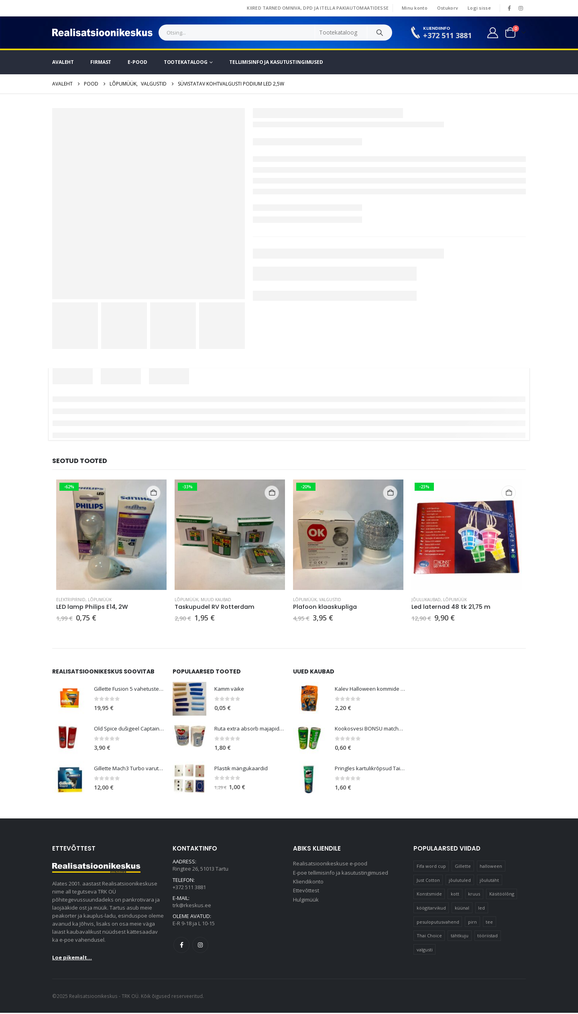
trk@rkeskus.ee (192, 908)
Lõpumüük (100, 599)
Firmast (100, 62)
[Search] (379, 32)
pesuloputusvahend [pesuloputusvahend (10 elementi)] (438, 923)
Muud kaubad (216, 599)
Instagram (200, 949)
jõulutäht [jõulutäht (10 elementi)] (489, 881)
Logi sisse (479, 8)
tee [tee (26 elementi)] (489, 923)
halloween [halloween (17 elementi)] (491, 867)
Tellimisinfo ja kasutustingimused (276, 62)
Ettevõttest (306, 894)
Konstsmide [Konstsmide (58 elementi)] (429, 895)
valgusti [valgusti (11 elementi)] (425, 951)
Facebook (181, 949)
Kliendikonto (308, 884)
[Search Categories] (341, 32)
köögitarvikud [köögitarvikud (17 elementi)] (431, 909)
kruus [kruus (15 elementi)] (474, 895)
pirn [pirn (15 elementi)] (472, 923)
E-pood (137, 62)
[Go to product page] (111, 534)
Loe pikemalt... (72, 958)
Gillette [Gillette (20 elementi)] (463, 867)
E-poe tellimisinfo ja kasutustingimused (340, 874)
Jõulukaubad (426, 599)
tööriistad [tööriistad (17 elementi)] (487, 937)
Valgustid (330, 599)
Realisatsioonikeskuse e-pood (330, 865)
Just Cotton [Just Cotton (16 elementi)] (428, 881)
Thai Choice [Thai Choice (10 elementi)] (429, 937)
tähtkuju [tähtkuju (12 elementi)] (459, 937)
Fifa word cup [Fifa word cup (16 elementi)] (431, 867)
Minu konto (414, 8)
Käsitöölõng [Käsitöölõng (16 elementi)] (501, 895)
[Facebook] (509, 8)
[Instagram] (520, 8)
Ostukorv (447, 8)
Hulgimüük (306, 903)
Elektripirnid (70, 599)
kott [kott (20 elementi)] (455, 895)
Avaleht (63, 62)
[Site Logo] (102, 33)
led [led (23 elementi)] (481, 909)
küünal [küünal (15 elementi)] (462, 909)
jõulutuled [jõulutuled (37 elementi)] (460, 881)
